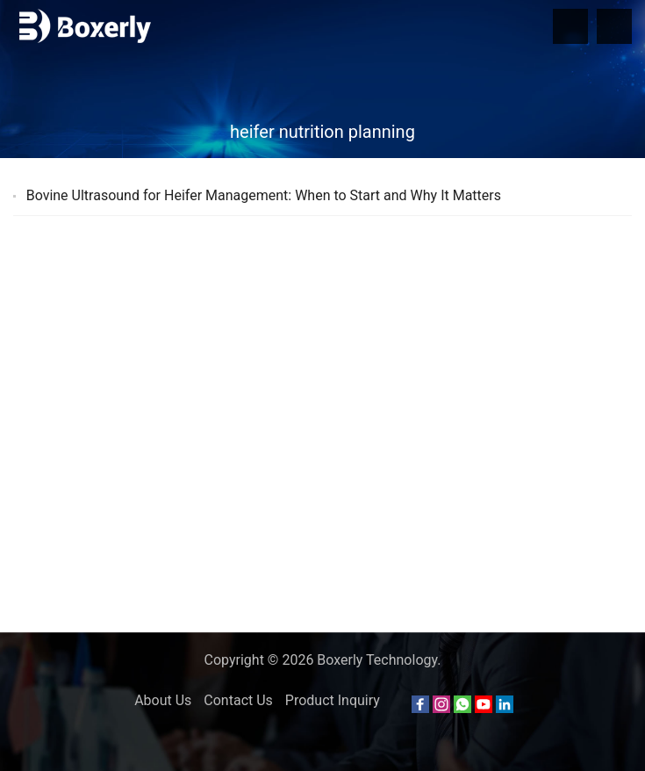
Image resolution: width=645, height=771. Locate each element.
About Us (162, 700)
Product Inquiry (332, 700)
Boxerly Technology (377, 660)
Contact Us (238, 700)
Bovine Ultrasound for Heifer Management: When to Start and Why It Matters (263, 195)
